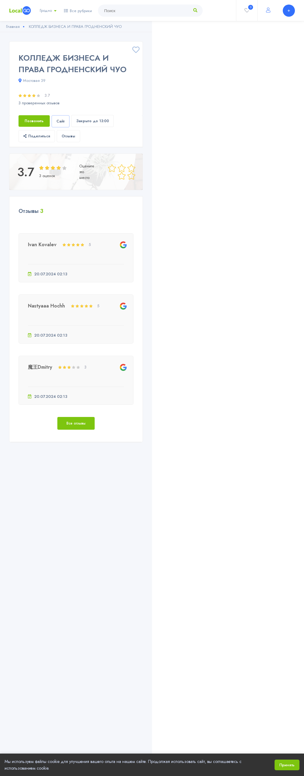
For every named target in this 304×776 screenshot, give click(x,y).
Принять (287, 765)
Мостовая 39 (32, 80)
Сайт (60, 121)
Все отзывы (76, 423)
